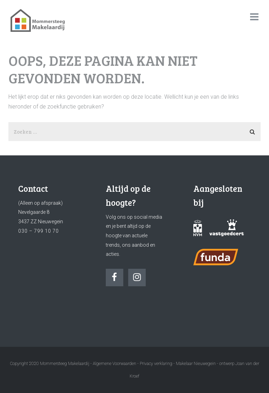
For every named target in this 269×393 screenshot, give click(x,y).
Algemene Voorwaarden (114, 363)
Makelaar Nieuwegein (196, 363)
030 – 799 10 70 (38, 231)
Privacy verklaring (156, 363)
